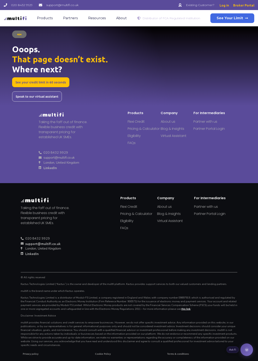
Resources (97, 18)
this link (186, 309)
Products (45, 18)
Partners (70, 18)
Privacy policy (30, 354)
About (121, 18)
